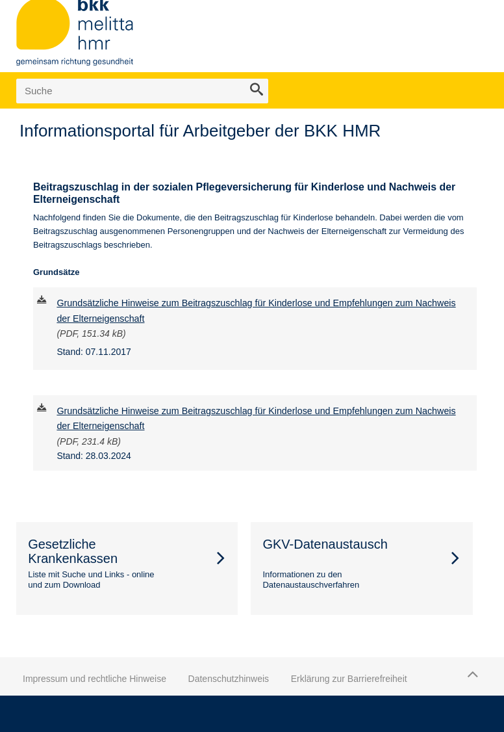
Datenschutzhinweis (229, 678)
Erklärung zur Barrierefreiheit (349, 678)
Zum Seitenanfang (471, 674)
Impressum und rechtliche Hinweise (94, 678)
